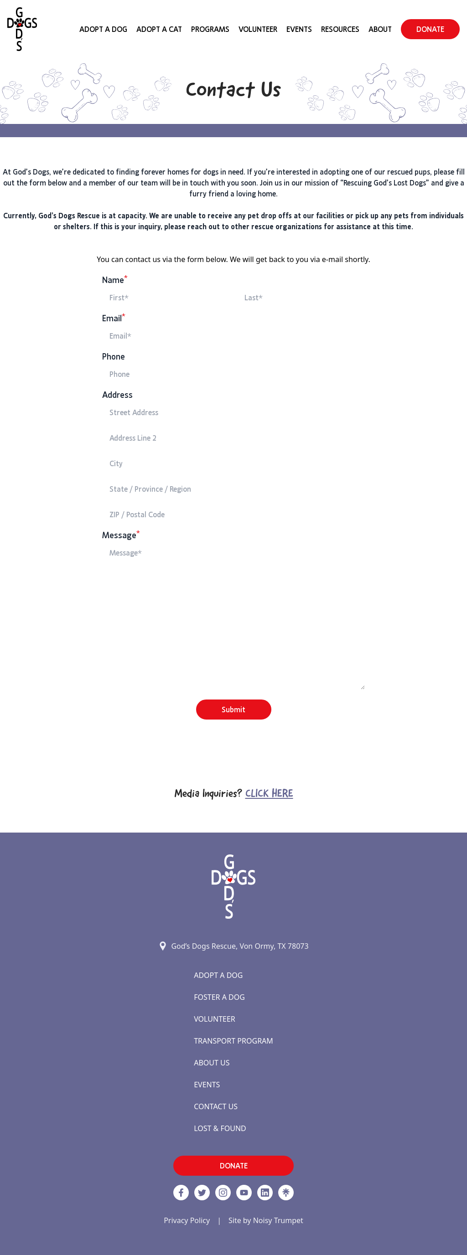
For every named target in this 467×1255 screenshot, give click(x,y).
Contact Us (216, 1106)
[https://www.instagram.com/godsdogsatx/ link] (223, 1192)
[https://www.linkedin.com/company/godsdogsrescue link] (265, 1192)
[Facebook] (181, 1192)
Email (113, 318)
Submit (233, 709)
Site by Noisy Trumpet (265, 1220)
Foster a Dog (219, 997)
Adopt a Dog (218, 975)
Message (121, 535)
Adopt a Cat (159, 29)
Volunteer (258, 29)
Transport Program (233, 1041)
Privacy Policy (187, 1220)
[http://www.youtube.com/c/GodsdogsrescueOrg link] (244, 1192)
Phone (113, 356)
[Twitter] (202, 1192)
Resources (340, 29)
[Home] (22, 29)
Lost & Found (220, 1128)
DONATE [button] (430, 29)
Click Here (269, 794)
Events (299, 29)
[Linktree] (286, 1192)
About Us (211, 1063)
